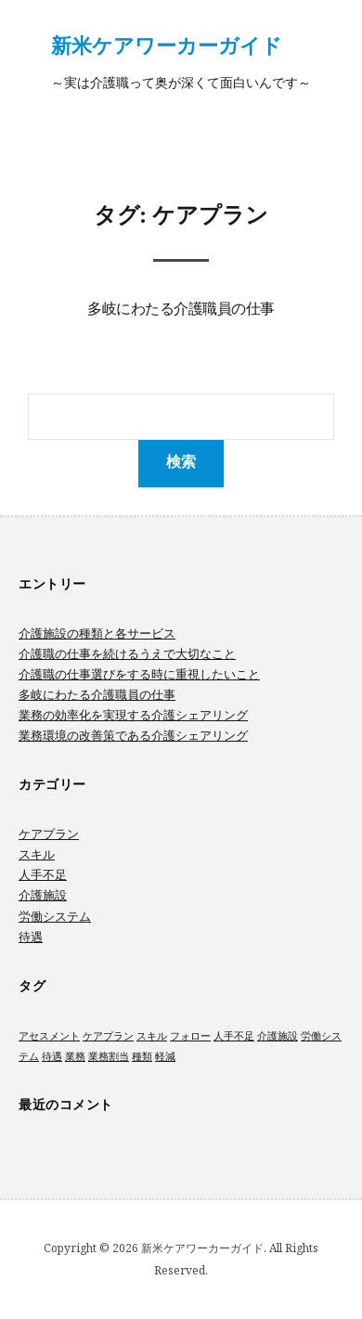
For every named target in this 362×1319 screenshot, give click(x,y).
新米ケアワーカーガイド (166, 44)
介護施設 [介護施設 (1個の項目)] (277, 1035)
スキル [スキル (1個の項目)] (151, 1035)
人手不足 (43, 874)
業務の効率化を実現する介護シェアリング (133, 714)
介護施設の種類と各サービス (97, 633)
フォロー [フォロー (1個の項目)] (190, 1035)
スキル (37, 854)
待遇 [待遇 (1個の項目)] (52, 1056)
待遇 (31, 936)
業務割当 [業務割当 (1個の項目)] (108, 1056)
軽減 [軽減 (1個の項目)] (165, 1056)
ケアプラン (49, 833)
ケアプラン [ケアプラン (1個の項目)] (108, 1035)
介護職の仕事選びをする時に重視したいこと (139, 674)
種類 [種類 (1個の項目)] (142, 1056)
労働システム (55, 916)
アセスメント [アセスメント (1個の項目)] (49, 1035)
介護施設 (43, 894)
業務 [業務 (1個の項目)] (75, 1056)
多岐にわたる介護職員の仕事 (181, 310)
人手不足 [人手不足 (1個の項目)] (233, 1035)
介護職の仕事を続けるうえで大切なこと (127, 653)
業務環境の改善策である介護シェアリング (133, 735)
